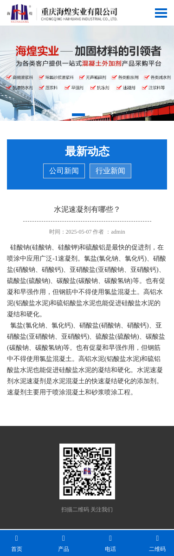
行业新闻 (110, 171)
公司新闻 (64, 171)
